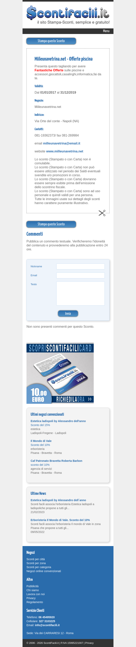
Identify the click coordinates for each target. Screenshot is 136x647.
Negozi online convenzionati (43, 571)
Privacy (31, 598)
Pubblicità (32, 586)
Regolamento (34, 602)
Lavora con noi (35, 594)
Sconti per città (35, 559)
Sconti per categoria (38, 567)
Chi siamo (32, 590)
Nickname (36, 266)
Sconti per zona (36, 563)
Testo (34, 284)
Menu (106, 31)
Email (34, 275)
